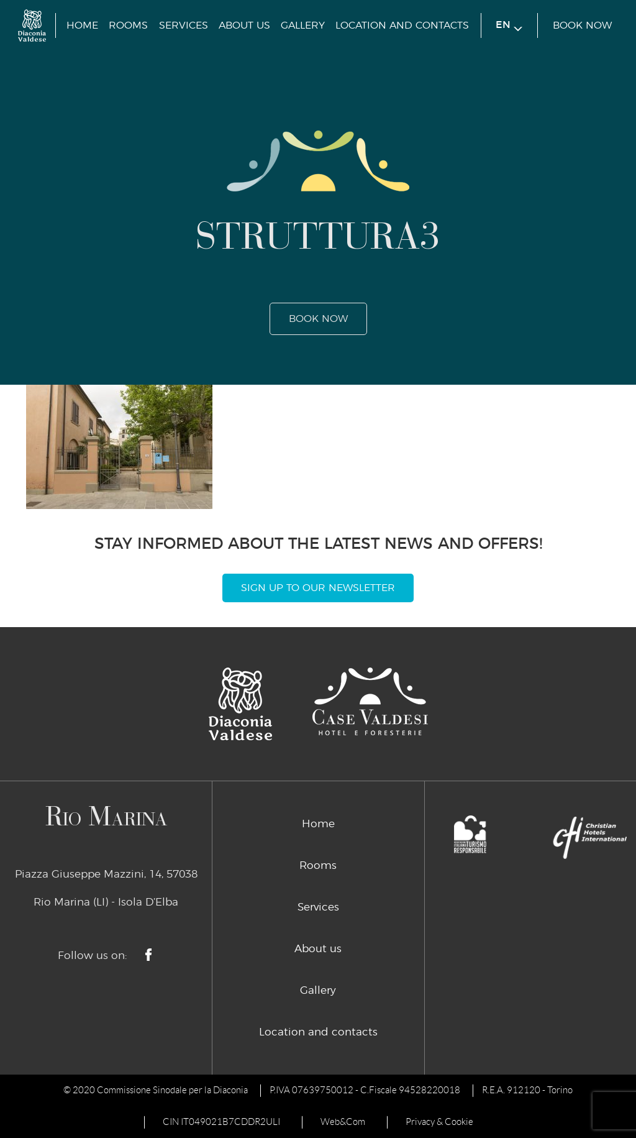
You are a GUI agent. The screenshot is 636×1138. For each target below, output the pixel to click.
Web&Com (342, 1122)
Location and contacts (402, 25)
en (509, 26)
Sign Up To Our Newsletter (318, 588)
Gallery (303, 25)
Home (82, 25)
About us (244, 25)
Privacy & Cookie (439, 1122)
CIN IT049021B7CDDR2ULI (221, 1122)
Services (183, 25)
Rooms (128, 25)
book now (582, 25)
